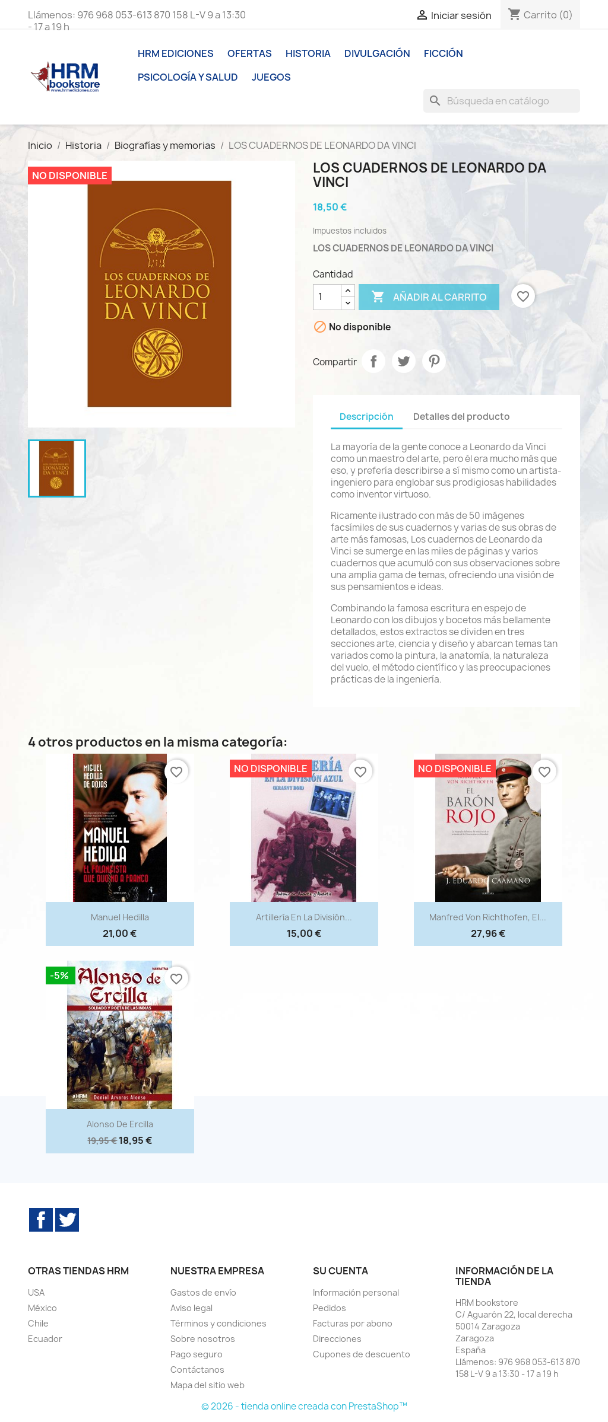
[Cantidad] (327, 297)
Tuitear (404, 361)
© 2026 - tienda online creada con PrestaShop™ (304, 1406)
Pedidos (329, 1307)
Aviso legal (191, 1307)
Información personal (356, 1292)
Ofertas (249, 53)
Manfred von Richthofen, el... (487, 917)
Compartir (373, 361)
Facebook (41, 1220)
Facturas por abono (352, 1323)
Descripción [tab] (367, 416)
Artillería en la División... (304, 917)
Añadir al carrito (429, 297)
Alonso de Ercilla (120, 1124)
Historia (308, 53)
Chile (38, 1323)
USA (36, 1292)
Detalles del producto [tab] (461, 416)
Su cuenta (340, 1270)
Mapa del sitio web (207, 1385)
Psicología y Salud (188, 77)
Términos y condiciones (218, 1323)
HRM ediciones (176, 53)
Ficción (443, 53)
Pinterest (434, 361)
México (42, 1307)
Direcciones (337, 1338)
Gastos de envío (203, 1292)
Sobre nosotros (202, 1338)
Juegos (271, 77)
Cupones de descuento (361, 1354)
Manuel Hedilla (120, 917)
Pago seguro (196, 1354)
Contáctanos (197, 1369)
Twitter (67, 1220)
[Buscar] (501, 101)
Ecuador (45, 1338)
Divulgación (377, 53)
